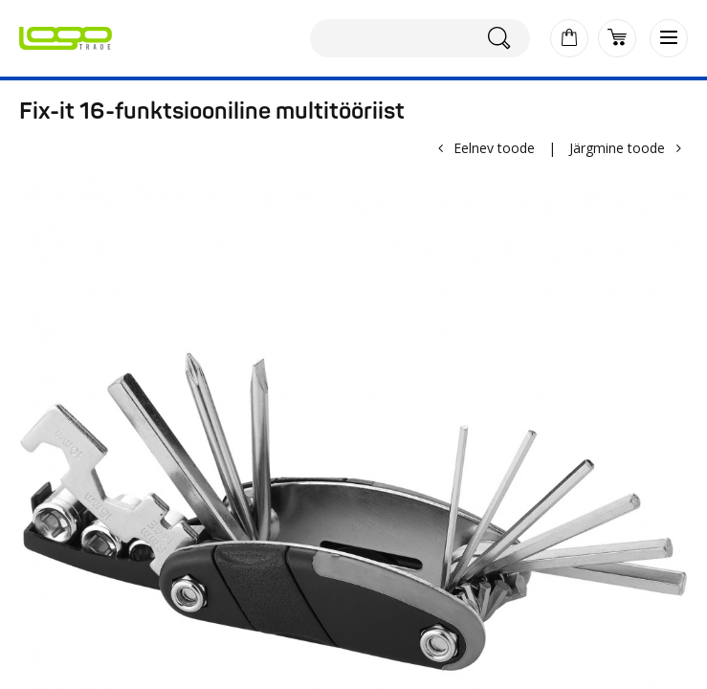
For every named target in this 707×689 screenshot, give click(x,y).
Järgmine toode (617, 148)
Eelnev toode (494, 148)
